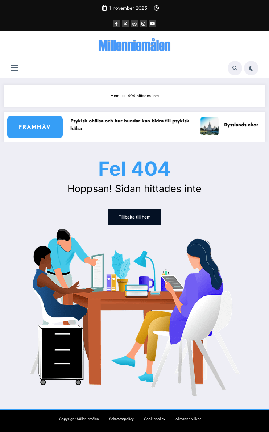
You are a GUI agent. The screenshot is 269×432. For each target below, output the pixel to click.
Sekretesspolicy (121, 418)
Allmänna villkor (188, 418)
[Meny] (14, 68)
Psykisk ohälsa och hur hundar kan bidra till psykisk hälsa (132, 124)
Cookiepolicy (154, 418)
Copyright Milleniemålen (79, 418)
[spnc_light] (251, 68)
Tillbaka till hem (135, 217)
